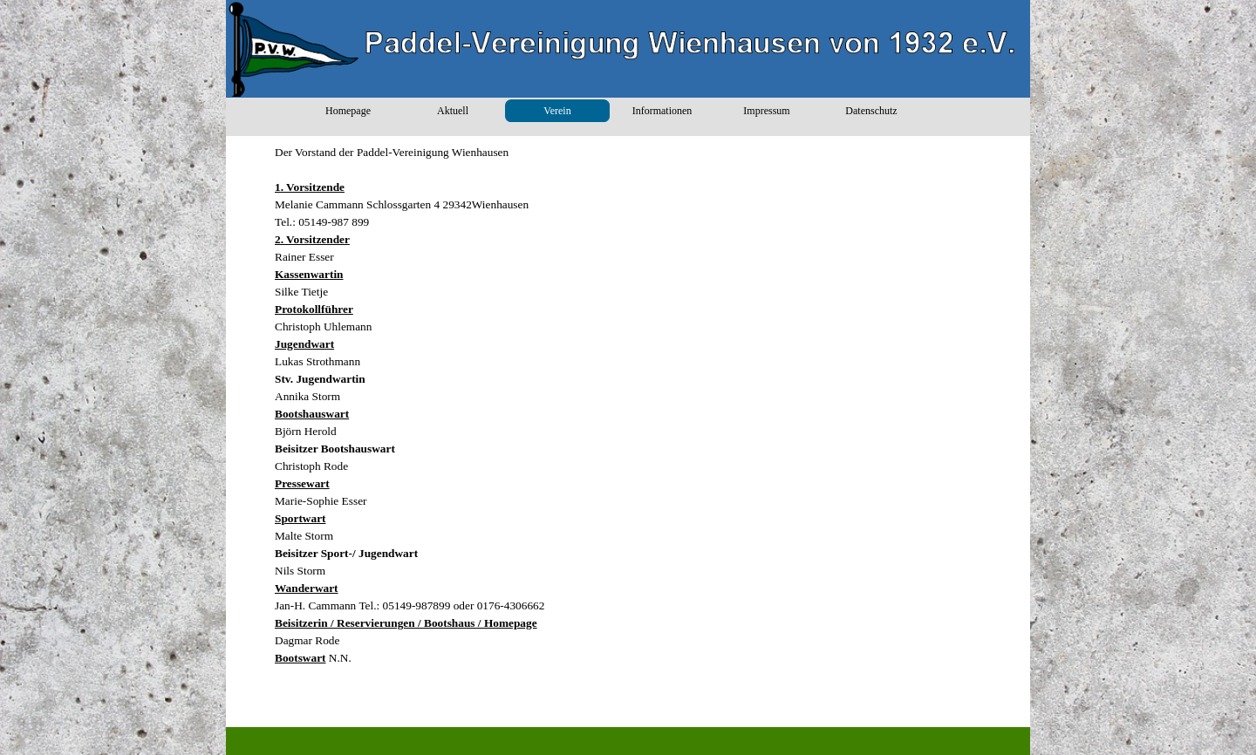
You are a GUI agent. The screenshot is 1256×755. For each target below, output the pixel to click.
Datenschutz (871, 111)
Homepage (348, 111)
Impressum (766, 111)
